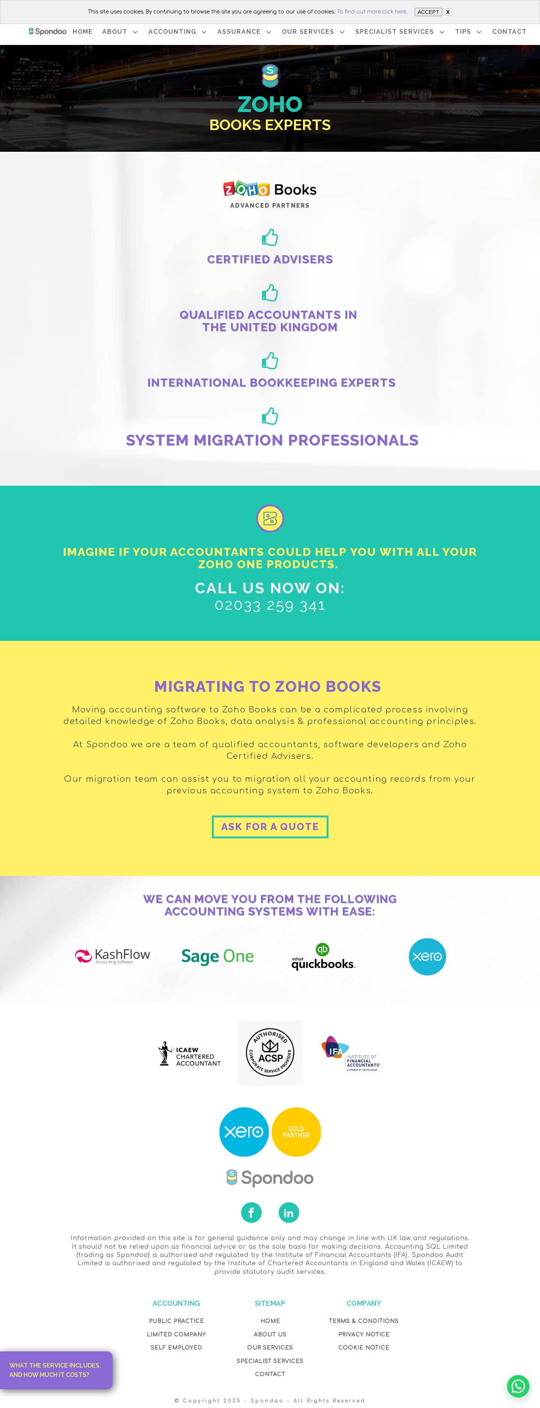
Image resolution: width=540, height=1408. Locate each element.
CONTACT (509, 31)
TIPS (469, 32)
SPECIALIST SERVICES (401, 32)
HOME (83, 31)
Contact (270, 1374)
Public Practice (176, 1321)
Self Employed (176, 1348)
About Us (270, 1335)
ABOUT (120, 32)
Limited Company (176, 1335)
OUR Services (270, 1348)
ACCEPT (428, 12)
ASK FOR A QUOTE (270, 826)
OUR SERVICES (314, 32)
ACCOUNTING (178, 32)
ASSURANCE (245, 32)
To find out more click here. (372, 12)
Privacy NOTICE (364, 1335)
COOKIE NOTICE (363, 1348)
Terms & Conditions (364, 1321)
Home (270, 1321)
